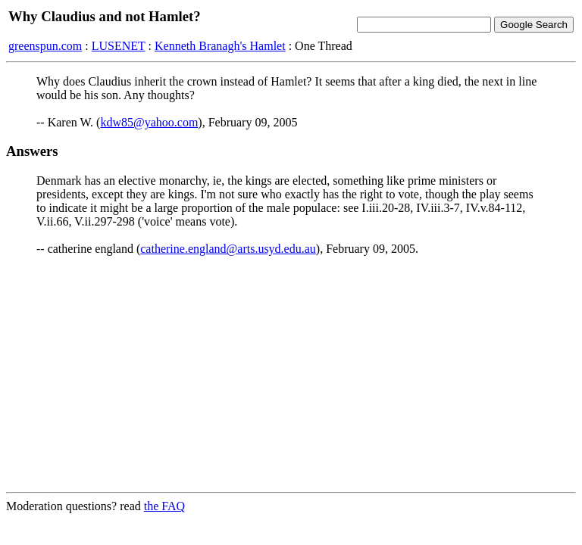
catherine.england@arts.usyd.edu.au (228, 248)
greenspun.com (45, 45)
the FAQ (164, 506)
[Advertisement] (291, 374)
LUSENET (119, 45)
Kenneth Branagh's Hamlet (220, 45)
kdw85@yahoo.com (149, 122)
